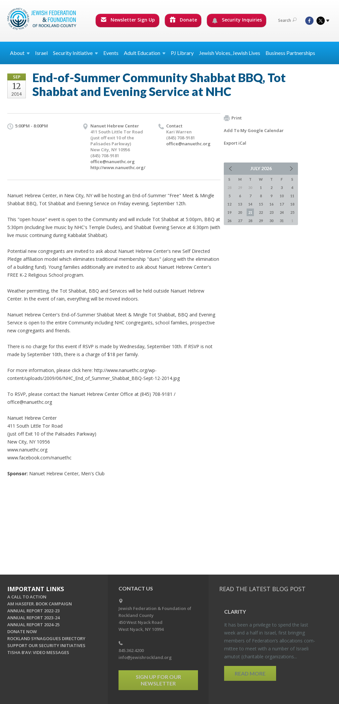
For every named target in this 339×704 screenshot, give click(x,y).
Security (75, 53)
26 (229, 220)
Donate (183, 20)
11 (292, 196)
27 (240, 220)
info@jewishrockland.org (145, 657)
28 (250, 220)
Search (287, 20)
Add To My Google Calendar (254, 130)
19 (229, 212)
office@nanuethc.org (112, 161)
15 (261, 204)
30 (271, 220)
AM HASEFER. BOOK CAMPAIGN (39, 604)
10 (282, 196)
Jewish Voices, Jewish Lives (229, 53)
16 (271, 204)
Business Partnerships (290, 53)
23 (271, 212)
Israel (41, 53)
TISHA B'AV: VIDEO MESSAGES (38, 652)
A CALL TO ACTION (26, 597)
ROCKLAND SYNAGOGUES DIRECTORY (46, 638)
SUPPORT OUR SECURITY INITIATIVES (46, 645)
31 (282, 220)
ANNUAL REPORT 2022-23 (33, 611)
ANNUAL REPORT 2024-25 (33, 625)
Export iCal (235, 143)
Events (111, 53)
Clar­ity (235, 611)
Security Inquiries (237, 20)
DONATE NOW (22, 631)
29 (261, 220)
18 (292, 204)
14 (250, 204)
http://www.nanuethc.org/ (117, 167)
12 (229, 204)
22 (261, 212)
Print (233, 118)
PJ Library (182, 53)
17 (282, 204)
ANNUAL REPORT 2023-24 (33, 618)
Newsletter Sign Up (128, 20)
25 (292, 212)
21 (250, 212)
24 (282, 212)
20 (240, 212)
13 (240, 204)
